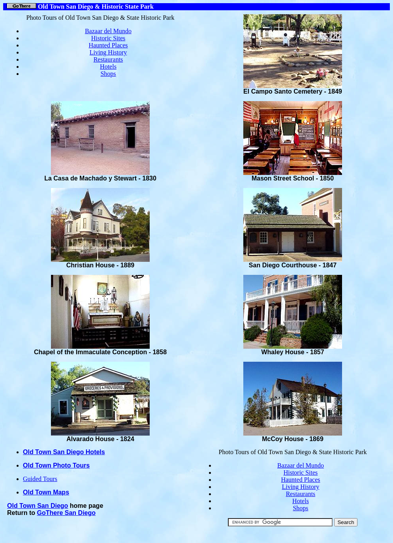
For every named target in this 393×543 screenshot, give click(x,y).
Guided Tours (40, 478)
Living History (108, 52)
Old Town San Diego (37, 505)
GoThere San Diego (66, 512)
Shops (108, 73)
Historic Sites (108, 38)
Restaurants (108, 59)
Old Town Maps (46, 492)
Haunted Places (108, 45)
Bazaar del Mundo (108, 31)
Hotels (108, 66)
